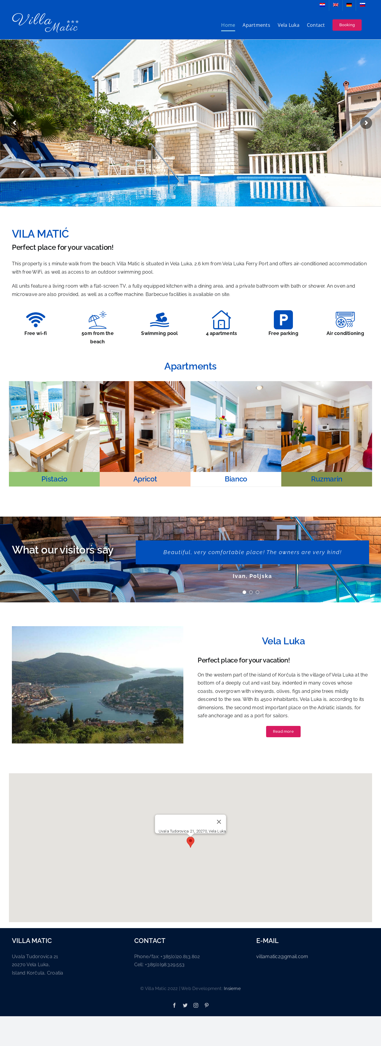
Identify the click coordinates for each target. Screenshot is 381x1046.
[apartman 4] (326, 383)
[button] (190, 842)
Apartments (190, 366)
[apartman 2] (145, 383)
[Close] (219, 822)
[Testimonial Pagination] (244, 592)
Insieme (232, 988)
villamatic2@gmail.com (282, 956)
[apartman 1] (54, 383)
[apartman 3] (235, 383)
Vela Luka (283, 640)
